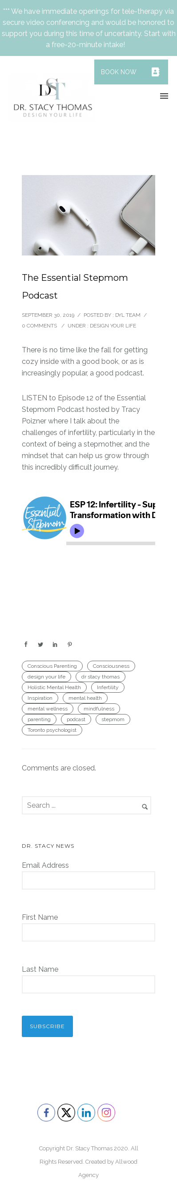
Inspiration (40, 698)
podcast (76, 719)
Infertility (108, 687)
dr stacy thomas (100, 677)
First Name (40, 917)
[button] (155, 72)
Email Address (45, 865)
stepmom (113, 719)
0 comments (39, 326)
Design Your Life (113, 326)
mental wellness (48, 709)
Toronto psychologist (52, 730)
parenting (39, 719)
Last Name (40, 969)
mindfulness (99, 709)
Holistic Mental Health (54, 687)
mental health (85, 698)
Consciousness (111, 666)
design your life (46, 677)
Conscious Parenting (52, 666)
